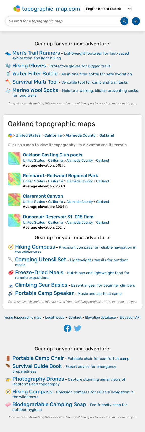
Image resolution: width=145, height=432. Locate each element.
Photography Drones (38, 379)
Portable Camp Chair (38, 358)
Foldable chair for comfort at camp (98, 358)
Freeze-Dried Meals (39, 272)
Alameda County (79, 160)
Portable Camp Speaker (44, 293)
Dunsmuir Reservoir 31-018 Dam (58, 217)
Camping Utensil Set (40, 259)
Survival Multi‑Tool (35, 82)
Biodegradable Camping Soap (49, 404)
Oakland (102, 160)
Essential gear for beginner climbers (103, 285)
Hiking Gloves (29, 65)
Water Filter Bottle (35, 73)
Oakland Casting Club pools (52, 155)
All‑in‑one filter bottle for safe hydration (96, 74)
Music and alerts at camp (100, 293)
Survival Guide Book (37, 366)
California (55, 160)
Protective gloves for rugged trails (80, 66)
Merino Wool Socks (35, 90)
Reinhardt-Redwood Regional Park (60, 175)
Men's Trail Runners (36, 53)
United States (34, 160)
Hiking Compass (35, 247)
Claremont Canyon (43, 196)
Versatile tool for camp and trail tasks (94, 82)
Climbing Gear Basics (41, 285)
